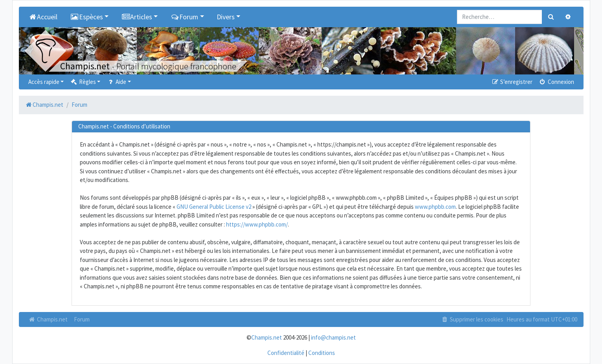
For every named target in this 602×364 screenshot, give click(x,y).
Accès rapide (43, 81)
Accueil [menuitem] (43, 17)
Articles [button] (136, 17)
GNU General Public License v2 (214, 206)
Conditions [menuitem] (321, 353)
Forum (82, 319)
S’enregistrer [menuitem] (512, 81)
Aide (116, 81)
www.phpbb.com (435, 206)
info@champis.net (333, 337)
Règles (83, 81)
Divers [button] (226, 17)
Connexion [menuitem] (556, 81)
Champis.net (48, 319)
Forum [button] (184, 17)
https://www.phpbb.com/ (257, 224)
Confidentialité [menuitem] (285, 353)
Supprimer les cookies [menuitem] (472, 319)
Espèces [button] (86, 17)
